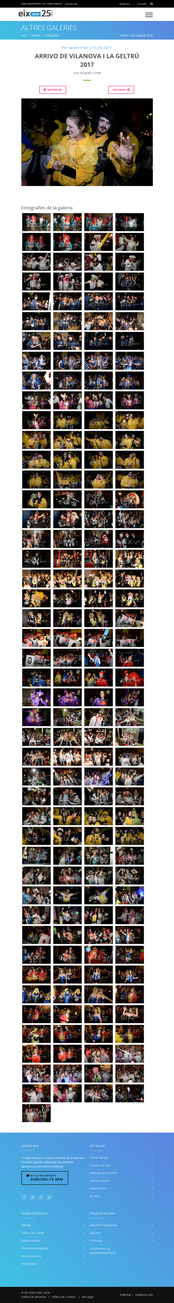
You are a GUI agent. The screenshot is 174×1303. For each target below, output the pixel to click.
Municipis (124, 3)
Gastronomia (98, 1188)
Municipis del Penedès (103, 1173)
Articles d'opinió (99, 1180)
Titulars (142, 3)
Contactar (71, 3)
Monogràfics (29, 1263)
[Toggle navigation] (149, 15)
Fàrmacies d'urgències (35, 1248)
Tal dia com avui (100, 1165)
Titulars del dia (99, 1157)
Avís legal (87, 1297)
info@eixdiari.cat (100, 1248)
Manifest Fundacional (103, 1225)
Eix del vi (95, 1196)
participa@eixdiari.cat (103, 1253)
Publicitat (125, 1295)
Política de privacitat (33, 1297)
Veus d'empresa (31, 1256)
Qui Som (95, 1233)
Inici (23, 35)
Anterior (52, 90)
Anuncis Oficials (31, 1240)
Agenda (26, 1225)
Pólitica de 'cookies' (64, 1297)
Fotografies (52, 35)
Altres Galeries (49, 27)
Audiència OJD (144, 1295)
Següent (121, 90)
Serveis (35, 35)
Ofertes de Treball (32, 1233)
